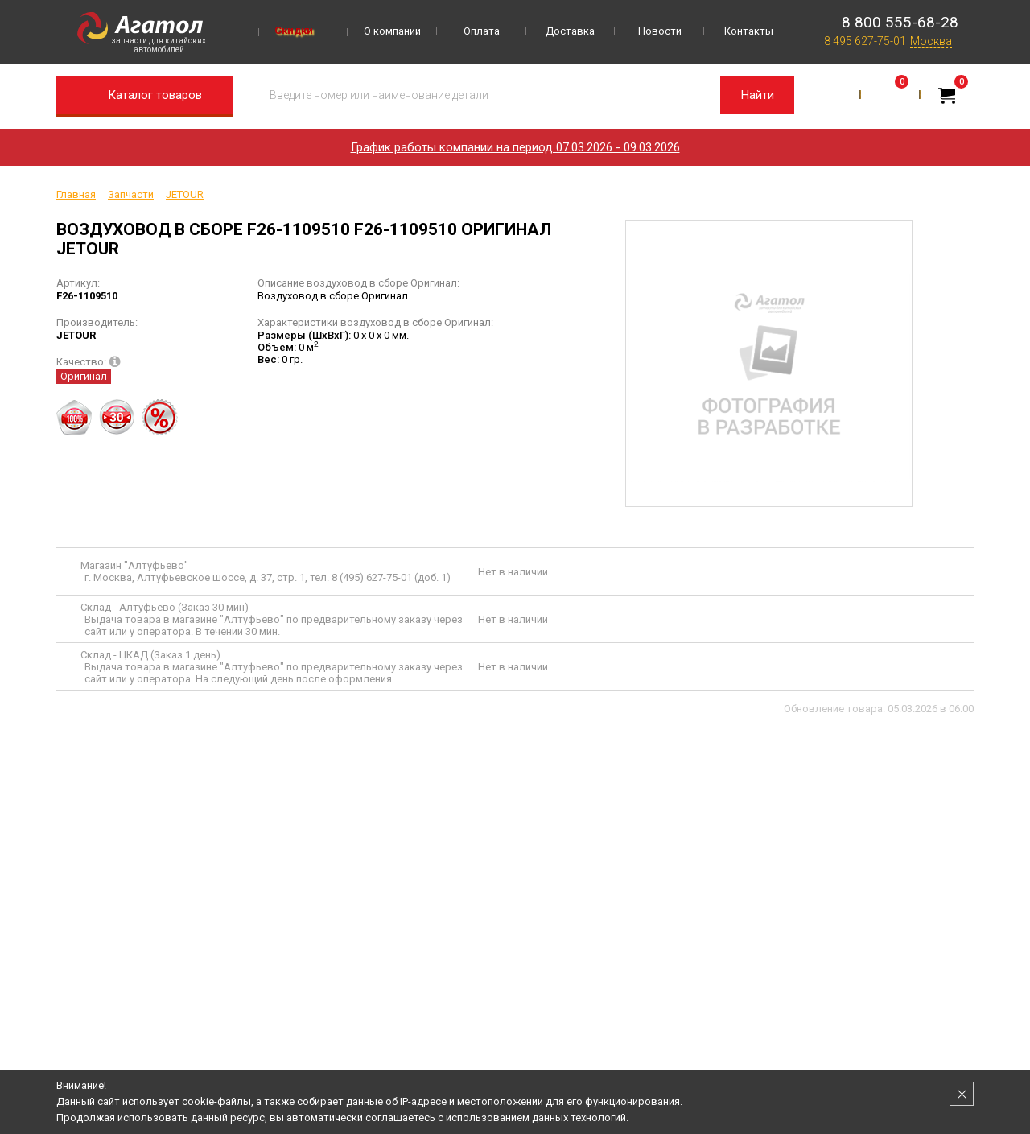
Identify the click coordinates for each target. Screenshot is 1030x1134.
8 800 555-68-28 (900, 22)
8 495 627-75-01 (865, 41)
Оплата (482, 31)
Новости (660, 31)
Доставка (570, 31)
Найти (757, 95)
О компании (392, 31)
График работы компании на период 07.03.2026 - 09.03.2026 (515, 147)
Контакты (748, 31)
